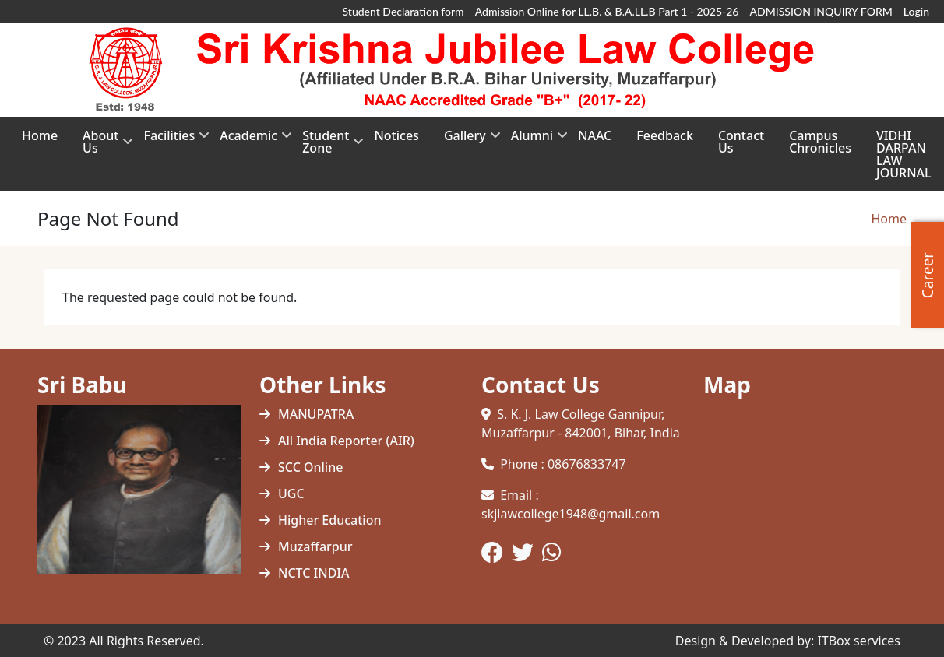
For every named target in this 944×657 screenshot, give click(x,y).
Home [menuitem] (40, 135)
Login (916, 11)
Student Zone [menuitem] (325, 147)
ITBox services (858, 640)
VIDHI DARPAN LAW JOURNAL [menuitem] (904, 154)
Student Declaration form (403, 11)
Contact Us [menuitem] (741, 141)
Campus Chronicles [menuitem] (820, 141)
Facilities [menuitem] (169, 140)
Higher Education (329, 520)
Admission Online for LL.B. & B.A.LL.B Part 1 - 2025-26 (607, 11)
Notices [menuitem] (396, 135)
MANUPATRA (316, 414)
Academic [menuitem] (248, 140)
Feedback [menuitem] (664, 135)
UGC (291, 493)
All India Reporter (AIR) (346, 440)
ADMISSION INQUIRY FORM (820, 11)
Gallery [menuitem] (464, 140)
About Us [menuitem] (100, 147)
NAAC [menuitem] (594, 135)
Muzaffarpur (315, 546)
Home (889, 218)
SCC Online (310, 467)
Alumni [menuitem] (531, 140)
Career (928, 275)
